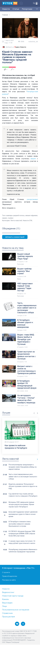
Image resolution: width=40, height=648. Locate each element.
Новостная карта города (12, 596)
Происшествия (8, 617)
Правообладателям (9, 576)
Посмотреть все (11, 231)
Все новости (36, 460)
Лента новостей (16, 220)
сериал (4, 218)
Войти (36, 3)
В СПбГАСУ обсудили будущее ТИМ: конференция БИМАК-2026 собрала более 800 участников (22, 534)
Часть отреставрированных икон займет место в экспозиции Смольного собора (23, 477)
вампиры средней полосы (15, 215)
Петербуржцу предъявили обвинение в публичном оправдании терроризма (23, 552)
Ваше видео (7, 603)
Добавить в (14, 47)
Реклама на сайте (9, 580)
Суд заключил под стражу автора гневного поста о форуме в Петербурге (23, 496)
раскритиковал (32, 199)
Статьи (16, 9)
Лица (4, 606)
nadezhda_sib (33, 42)
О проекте (6, 572)
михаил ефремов (31, 215)
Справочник (7, 613)
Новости (6, 9)
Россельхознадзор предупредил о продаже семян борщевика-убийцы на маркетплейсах (22, 468)
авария (33, 159)
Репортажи (27, 9)
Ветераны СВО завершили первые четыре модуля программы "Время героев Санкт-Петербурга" (21, 505)
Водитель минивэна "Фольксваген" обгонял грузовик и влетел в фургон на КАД (23, 487)
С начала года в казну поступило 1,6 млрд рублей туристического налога (22, 543)
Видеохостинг (8, 592)
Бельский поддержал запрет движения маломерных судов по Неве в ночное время (23, 515)
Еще (36, 9)
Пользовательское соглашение (15, 610)
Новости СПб (27, 220)
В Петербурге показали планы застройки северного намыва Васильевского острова (20, 525)
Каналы (5, 599)
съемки (10, 218)
